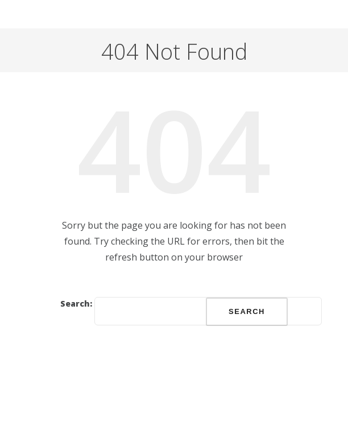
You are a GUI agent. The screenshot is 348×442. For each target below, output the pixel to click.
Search (247, 311)
